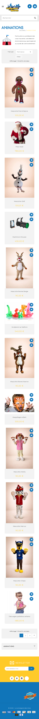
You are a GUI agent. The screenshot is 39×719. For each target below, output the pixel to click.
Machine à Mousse (19, 237)
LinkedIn (28, 679)
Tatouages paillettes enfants (19, 616)
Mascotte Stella (19, 472)
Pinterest (18, 679)
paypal (19, 712)
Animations (9, 646)
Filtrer (18, 56)
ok (31, 668)
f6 (34, 712)
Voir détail (31, 70)
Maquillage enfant (19, 417)
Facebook (13, 679)
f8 (17, 715)
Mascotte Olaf (19, 201)
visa (4, 712)
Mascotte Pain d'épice (19, 111)
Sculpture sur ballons (19, 327)
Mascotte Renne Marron (19, 381)
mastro (24, 712)
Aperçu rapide (31, 74)
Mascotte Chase (19, 581)
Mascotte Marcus (19, 526)
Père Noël (19, 147)
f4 (29, 712)
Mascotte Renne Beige (19, 291)
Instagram (23, 679)
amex (9, 712)
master (14, 712)
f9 (22, 715)
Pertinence (24, 52)
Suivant (34, 635)
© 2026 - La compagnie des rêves (19, 708)
